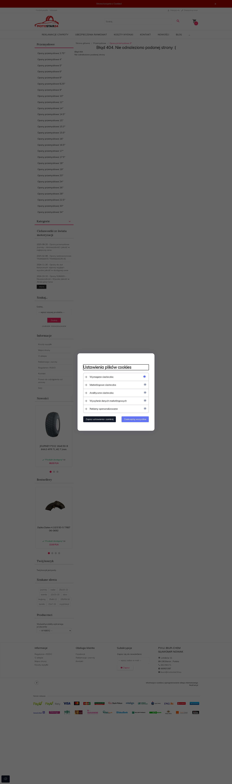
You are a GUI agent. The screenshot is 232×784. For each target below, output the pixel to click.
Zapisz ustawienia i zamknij (99, 419)
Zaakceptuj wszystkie (135, 419)
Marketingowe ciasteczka (103, 384)
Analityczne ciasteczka (101, 392)
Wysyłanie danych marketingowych (108, 400)
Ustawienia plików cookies (107, 367)
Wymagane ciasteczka (101, 376)
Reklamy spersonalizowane (104, 408)
